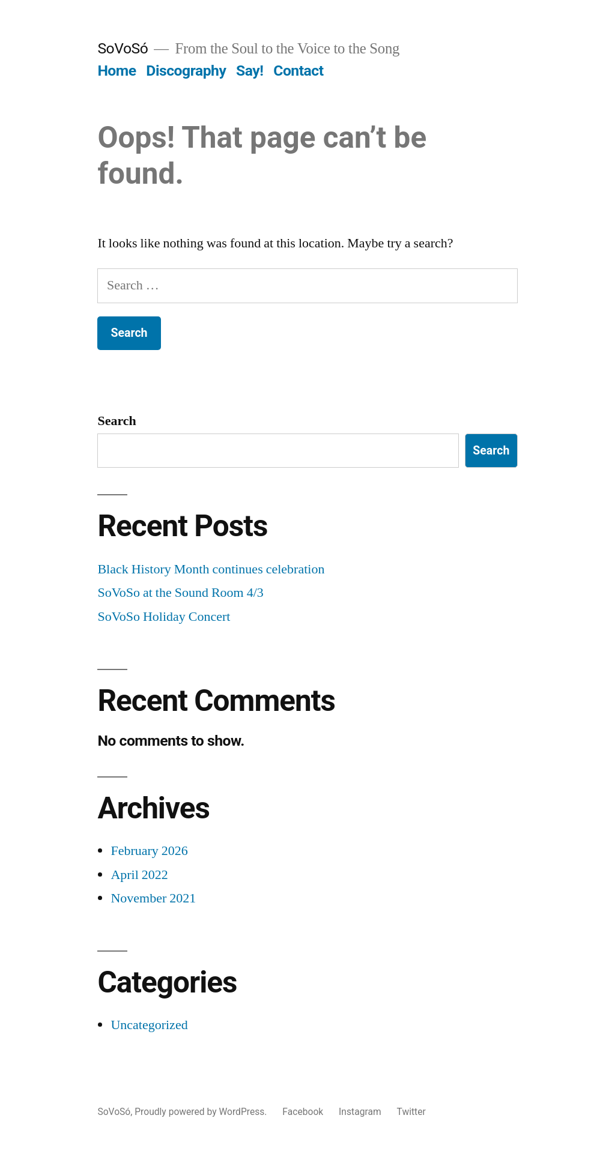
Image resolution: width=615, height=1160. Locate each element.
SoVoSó (122, 48)
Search (116, 420)
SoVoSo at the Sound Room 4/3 (180, 592)
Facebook (302, 1111)
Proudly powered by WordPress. (202, 1111)
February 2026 (149, 850)
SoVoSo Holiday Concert (163, 616)
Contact (298, 70)
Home (116, 70)
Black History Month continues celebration (210, 569)
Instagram (360, 1111)
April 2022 (139, 874)
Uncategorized (149, 1025)
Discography (186, 70)
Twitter (411, 1111)
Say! (249, 70)
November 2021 (153, 898)
